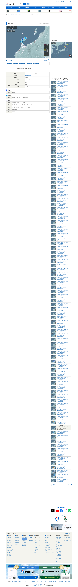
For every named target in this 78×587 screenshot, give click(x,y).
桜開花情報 (59, 540)
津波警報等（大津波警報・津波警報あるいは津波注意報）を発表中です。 (23, 63)
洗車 (35, 550)
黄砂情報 (9, 555)
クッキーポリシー (53, 581)
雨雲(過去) (17, 537)
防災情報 (27, 7)
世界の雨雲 (9, 550)
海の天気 (47, 538)
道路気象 (9, 554)
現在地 (28, 4)
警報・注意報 (25, 537)
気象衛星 (31, 538)
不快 (39, 540)
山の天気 (47, 537)
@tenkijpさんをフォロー (25, 68)
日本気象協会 (15, 581)
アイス (40, 544)
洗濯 (35, 538)
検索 (25, 3)
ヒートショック (59, 555)
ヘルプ (70, 1)
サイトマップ (65, 1)
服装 (35, 540)
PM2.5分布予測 (10, 549)
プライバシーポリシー (42, 581)
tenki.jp (10, 4)
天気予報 (10, 7)
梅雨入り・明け (59, 546)
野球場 (46, 542)
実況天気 (17, 540)
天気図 (34, 7)
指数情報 (43, 7)
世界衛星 (31, 540)
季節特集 (60, 7)
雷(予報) (8, 552)
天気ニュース (68, 7)
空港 (46, 540)
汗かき (40, 538)
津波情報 (24, 540)
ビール (40, 545)
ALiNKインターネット (23, 581)
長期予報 (9, 544)
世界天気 (9, 538)
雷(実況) (16, 544)
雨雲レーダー (9, 545)
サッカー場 (47, 544)
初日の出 (59, 560)
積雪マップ (9, 547)
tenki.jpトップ (59, 1)
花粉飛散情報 (59, 538)
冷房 (39, 542)
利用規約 (33, 581)
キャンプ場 (47, 547)
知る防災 (24, 545)
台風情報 (24, 544)
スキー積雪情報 (59, 557)
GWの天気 (59, 543)
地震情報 (24, 538)
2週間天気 (9, 542)
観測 (19, 7)
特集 (64, 542)
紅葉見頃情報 (59, 552)
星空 (35, 544)
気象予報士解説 (67, 537)
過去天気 (17, 542)
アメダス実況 (17, 538)
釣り (46, 550)
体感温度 (36, 549)
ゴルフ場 (47, 545)
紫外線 (35, 547)
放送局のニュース (67, 540)
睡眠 (35, 552)
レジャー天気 (51, 7)
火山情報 (24, 542)
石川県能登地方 (28, 75)
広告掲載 (61, 581)
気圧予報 (9, 540)
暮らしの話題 (66, 538)
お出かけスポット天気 (49, 552)
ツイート (18, 68)
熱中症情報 (59, 549)
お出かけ (36, 542)
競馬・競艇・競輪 (48, 549)
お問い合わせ (68, 581)
